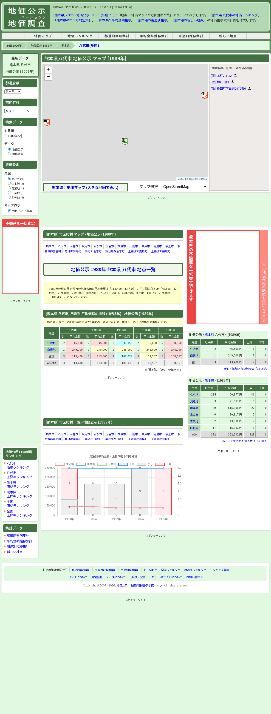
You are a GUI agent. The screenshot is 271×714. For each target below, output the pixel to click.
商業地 (51, 349)
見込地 (194, 401)
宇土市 (169, 246)
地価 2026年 (14, 45)
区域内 (194, 428)
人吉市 (74, 246)
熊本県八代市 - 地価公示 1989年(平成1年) (84, 15)
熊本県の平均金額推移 (115, 20)
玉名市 (110, 246)
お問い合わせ (194, 577)
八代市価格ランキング (18, 465)
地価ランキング (80, 36)
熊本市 (50, 246)
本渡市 (122, 246)
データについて (115, 577)
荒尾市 (86, 246)
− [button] (48, 77)
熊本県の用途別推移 (152, 20)
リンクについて (78, 577)
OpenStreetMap (198, 179)
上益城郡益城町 (160, 251)
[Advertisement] (20, 373)
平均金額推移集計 (154, 36)
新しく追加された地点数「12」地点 (244, 441)
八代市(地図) (89, 45)
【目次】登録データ (141, 577)
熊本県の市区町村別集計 (74, 20)
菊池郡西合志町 (114, 251)
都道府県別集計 (117, 36)
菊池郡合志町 (93, 251)
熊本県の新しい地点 (188, 20)
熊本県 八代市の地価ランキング (235, 15)
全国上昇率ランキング (19, 513)
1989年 (71, 330)
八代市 (62, 246)
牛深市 (145, 246)
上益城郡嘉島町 (137, 251)
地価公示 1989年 (41, 45)
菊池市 (157, 246)
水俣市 (98, 246)
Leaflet (180, 179)
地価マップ (43, 36)
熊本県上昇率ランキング (19, 493)
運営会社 (96, 577)
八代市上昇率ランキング (19, 474)
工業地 (194, 421)
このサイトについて (170, 577)
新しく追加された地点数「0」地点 (245, 368)
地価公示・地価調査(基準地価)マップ (139, 585)
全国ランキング (170, 570)
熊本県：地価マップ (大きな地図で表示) (85, 187)
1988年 (96, 330)
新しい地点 (228, 36)
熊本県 (65, 45)
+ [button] (48, 69)
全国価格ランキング (18, 503)
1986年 (145, 330)
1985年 (170, 330)
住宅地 (51, 343)
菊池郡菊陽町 (73, 251)
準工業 (194, 414)
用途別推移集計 (190, 36)
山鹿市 (134, 246)
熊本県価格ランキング (18, 484)
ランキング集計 (219, 570)
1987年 (121, 330)
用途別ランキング (195, 570)
